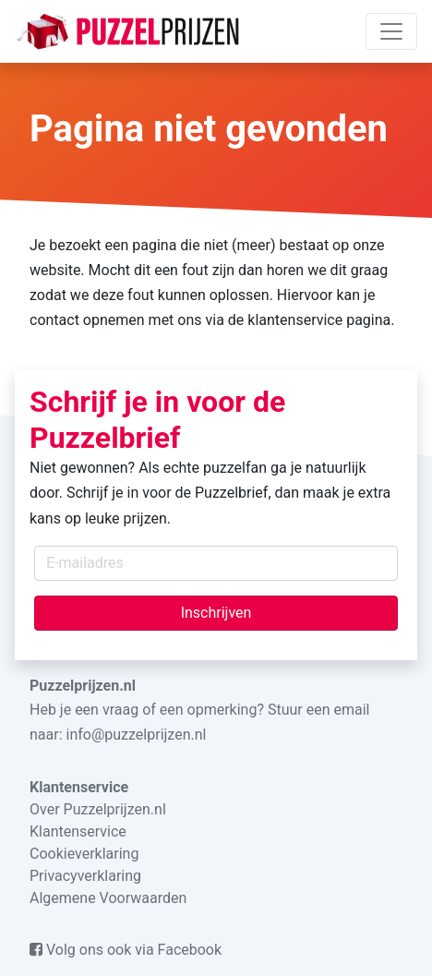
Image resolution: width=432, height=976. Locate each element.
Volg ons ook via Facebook (126, 949)
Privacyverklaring (85, 876)
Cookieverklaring (84, 853)
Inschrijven (216, 612)
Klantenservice (78, 831)
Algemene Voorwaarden (108, 898)
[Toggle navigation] (391, 31)
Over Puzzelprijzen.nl (98, 809)
